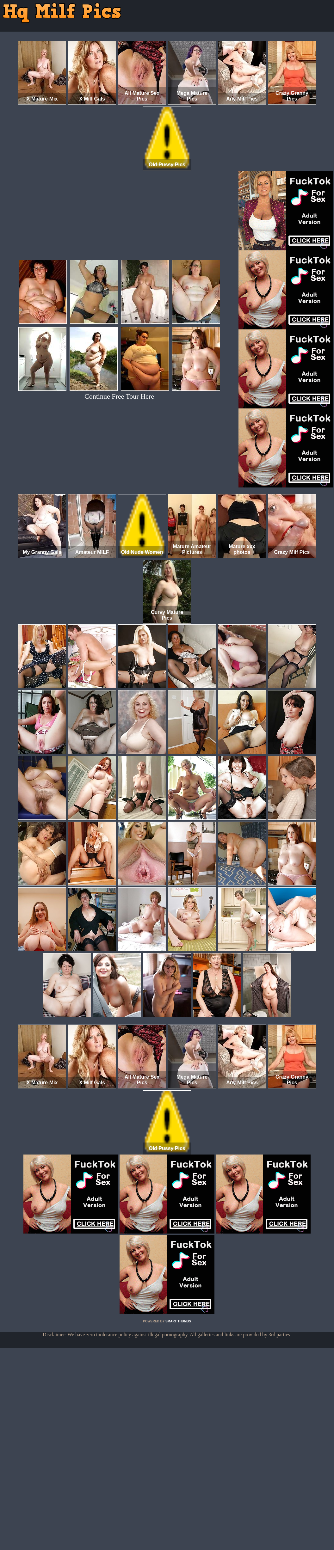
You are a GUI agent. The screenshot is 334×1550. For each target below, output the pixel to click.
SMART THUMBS (178, 1321)
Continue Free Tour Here (119, 396)
